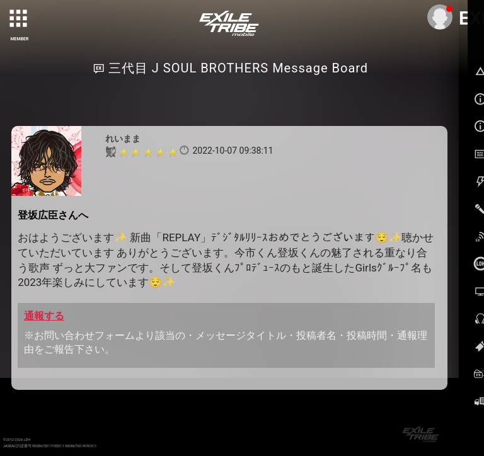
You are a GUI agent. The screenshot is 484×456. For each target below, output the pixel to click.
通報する (44, 316)
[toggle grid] (19, 19)
